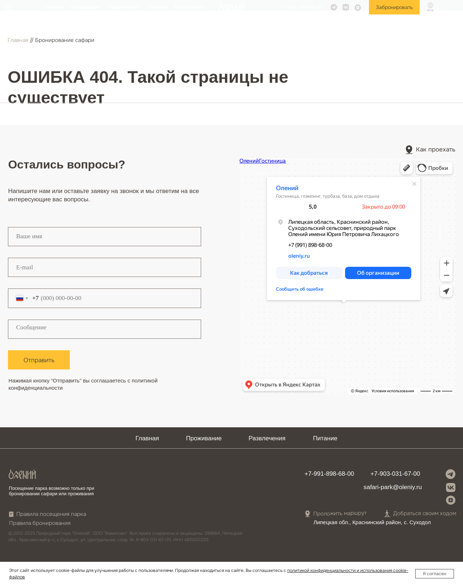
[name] (104, 236)
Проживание (84, 7)
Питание (157, 7)
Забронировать (394, 7)
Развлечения (123, 7)
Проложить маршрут (340, 514)
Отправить (39, 360)
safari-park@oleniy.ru (393, 487)
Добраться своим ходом (424, 513)
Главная (53, 7)
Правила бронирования (40, 523)
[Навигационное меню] (9, 7)
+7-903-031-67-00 (395, 473)
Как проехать (190, 7)
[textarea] (104, 329)
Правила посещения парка (51, 514)
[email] (104, 267)
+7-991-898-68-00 (301, 7)
